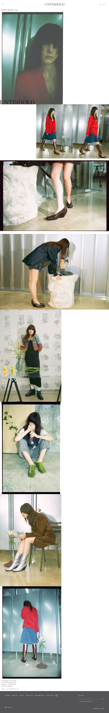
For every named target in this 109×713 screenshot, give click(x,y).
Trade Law (14, 695)
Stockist (7, 695)
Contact (21, 695)
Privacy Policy (50, 695)
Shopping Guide (39, 695)
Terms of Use (29, 695)
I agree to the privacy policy (86, 701)
